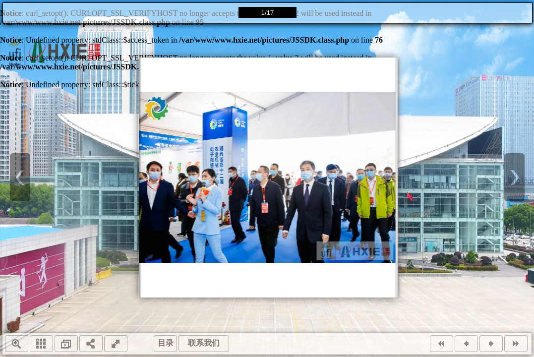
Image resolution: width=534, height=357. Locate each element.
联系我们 (204, 343)
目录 (166, 343)
